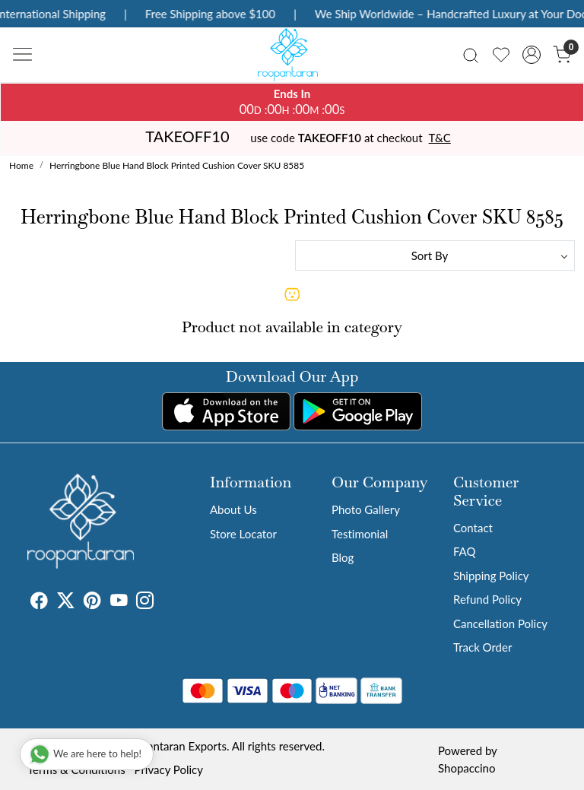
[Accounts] (531, 55)
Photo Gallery (366, 509)
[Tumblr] (163, 603)
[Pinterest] (92, 603)
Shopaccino (466, 768)
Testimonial (360, 534)
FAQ (464, 551)
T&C (440, 137)
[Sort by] (435, 255)
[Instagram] (145, 603)
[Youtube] (119, 603)
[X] (66, 603)
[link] (470, 54)
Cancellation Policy (500, 623)
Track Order (482, 647)
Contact (473, 528)
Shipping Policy (491, 575)
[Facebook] (39, 603)
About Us (233, 509)
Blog (343, 557)
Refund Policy (487, 599)
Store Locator (243, 534)
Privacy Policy (169, 769)
